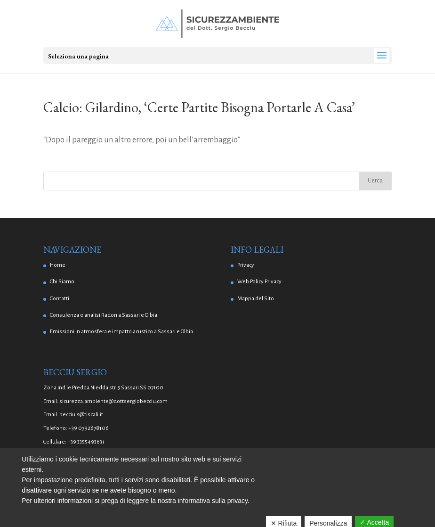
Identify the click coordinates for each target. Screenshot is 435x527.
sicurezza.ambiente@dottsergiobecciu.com (113, 401)
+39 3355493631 (86, 442)
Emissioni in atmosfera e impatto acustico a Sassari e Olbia (121, 332)
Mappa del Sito (255, 299)
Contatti (59, 299)
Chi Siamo (62, 282)
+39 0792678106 (88, 428)
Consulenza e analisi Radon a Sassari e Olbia (103, 315)
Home (57, 265)
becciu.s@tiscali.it (81, 415)
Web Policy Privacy (259, 282)
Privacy (245, 265)
